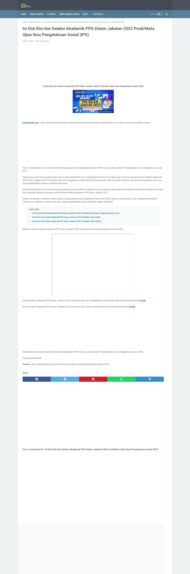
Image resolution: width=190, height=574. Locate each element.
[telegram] (110, 415)
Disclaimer (105, 565)
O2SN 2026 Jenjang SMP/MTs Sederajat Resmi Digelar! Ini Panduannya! (145, 126)
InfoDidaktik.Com (31, 132)
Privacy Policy (93, 565)
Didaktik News (38, 10)
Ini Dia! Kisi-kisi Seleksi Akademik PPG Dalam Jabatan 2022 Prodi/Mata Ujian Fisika (66, 242)
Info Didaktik (99, 570)
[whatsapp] (90, 415)
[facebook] (32, 415)
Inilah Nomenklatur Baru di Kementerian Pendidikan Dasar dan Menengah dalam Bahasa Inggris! (147, 144)
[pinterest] (71, 415)
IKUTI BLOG (99, 10)
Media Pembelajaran (71, 10)
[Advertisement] (71, 70)
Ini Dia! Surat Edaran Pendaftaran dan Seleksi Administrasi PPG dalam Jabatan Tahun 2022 (148, 366)
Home (25, 10)
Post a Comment (42, 47)
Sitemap (115, 565)
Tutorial (53, 10)
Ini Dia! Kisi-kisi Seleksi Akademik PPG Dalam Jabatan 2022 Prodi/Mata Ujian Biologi (66, 245)
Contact (82, 565)
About (73, 565)
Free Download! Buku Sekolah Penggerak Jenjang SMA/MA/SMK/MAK (145, 384)
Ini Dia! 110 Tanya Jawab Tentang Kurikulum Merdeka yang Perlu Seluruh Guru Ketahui (146, 302)
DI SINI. (45, 331)
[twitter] (51, 415)
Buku (87, 10)
